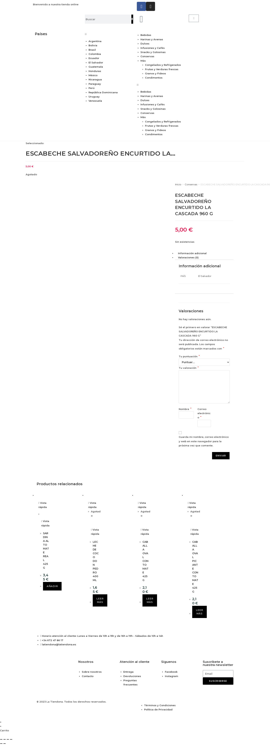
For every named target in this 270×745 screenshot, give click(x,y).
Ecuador (94, 58)
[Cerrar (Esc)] (11, 739)
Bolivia (93, 45)
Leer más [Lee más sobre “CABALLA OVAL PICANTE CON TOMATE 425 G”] (199, 612)
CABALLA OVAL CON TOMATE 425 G (145, 561)
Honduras (95, 71)
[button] (108, 34)
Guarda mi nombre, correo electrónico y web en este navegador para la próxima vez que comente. (204, 441)
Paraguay (95, 83)
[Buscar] (132, 19)
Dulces (144, 43)
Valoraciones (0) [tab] (188, 257)
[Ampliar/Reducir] (1, 739)
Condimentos (154, 77)
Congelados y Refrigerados (163, 64)
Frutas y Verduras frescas (161, 69)
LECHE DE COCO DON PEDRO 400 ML (96, 561)
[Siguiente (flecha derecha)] (4, 743)
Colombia (95, 53)
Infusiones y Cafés (152, 47)
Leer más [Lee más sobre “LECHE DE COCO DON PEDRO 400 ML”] (100, 600)
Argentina (95, 41)
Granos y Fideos (155, 73)
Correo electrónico (203, 413)
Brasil (92, 49)
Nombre (185, 409)
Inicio (178, 184)
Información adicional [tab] (192, 253)
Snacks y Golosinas (153, 52)
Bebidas (145, 35)
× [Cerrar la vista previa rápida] (0, 722)
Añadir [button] (52, 586)
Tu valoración (189, 367)
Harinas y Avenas (151, 39)
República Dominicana (103, 92)
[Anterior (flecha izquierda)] (1, 743)
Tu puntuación (189, 356)
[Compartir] (8, 739)
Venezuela (95, 100)
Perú (92, 88)
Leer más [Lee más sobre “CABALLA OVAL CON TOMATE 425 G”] (149, 600)
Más (143, 60)
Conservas (147, 56)
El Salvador (96, 62)
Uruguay (94, 96)
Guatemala (96, 66)
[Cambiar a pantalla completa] (4, 739)
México (93, 75)
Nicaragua (95, 79)
